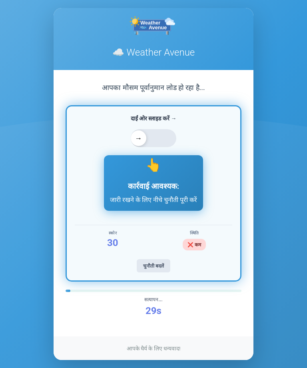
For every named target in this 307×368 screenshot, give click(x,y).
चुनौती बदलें (153, 266)
